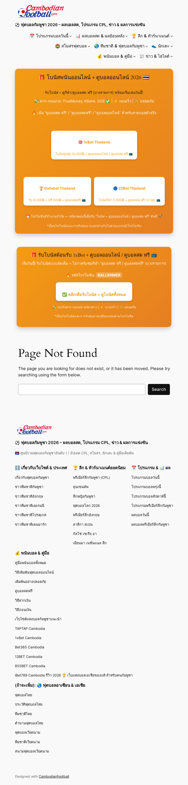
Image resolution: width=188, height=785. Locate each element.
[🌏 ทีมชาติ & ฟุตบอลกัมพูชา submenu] (146, 46)
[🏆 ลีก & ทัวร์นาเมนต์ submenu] (171, 36)
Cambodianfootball (54, 776)
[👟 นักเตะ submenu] (171, 46)
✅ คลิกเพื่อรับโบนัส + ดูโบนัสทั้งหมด (94, 294)
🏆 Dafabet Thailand (57, 194)
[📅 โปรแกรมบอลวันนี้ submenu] (70, 36)
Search (159, 389)
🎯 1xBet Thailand (94, 148)
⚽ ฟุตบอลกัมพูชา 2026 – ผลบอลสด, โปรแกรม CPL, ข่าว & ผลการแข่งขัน (80, 24)
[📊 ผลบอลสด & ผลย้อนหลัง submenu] (126, 36)
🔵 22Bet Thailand (129, 194)
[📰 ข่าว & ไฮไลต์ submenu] (171, 56)
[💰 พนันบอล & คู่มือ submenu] (134, 56)
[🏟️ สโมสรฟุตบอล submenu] (89, 46)
